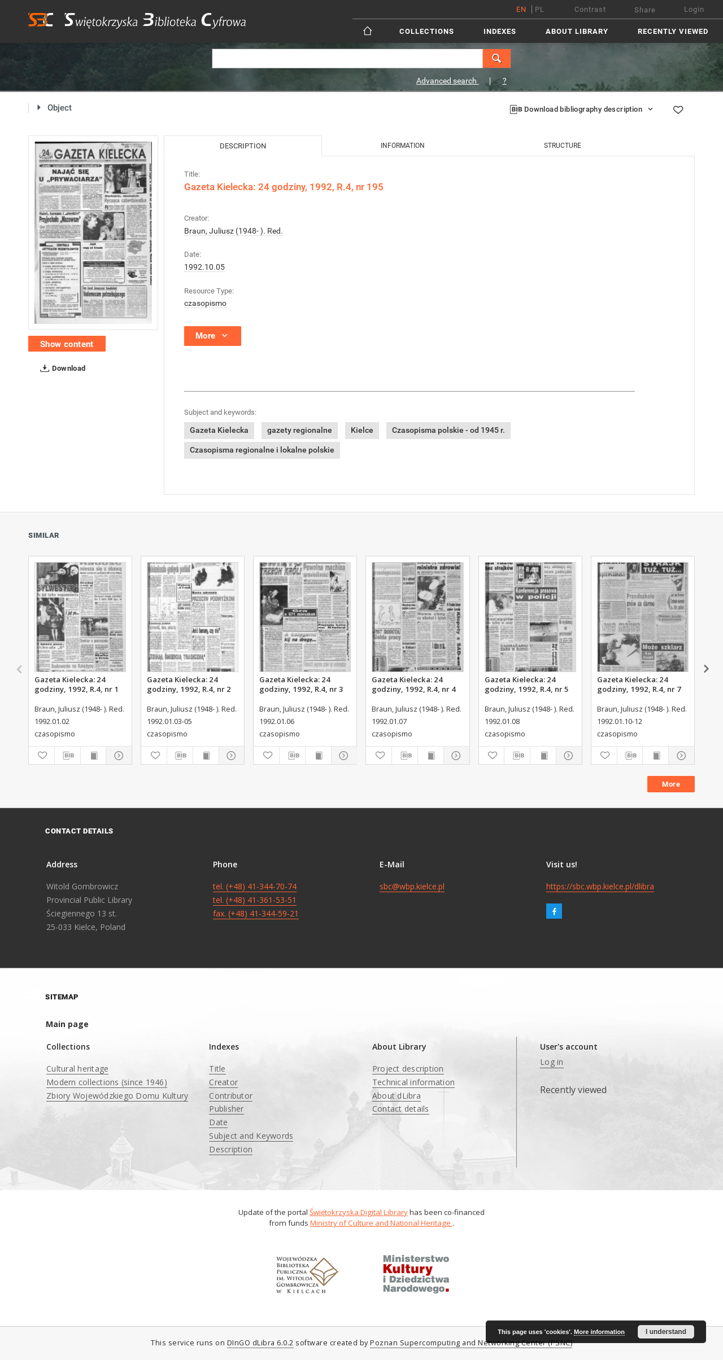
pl (540, 9)
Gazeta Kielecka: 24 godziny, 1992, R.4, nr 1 (76, 684)
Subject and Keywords (251, 1135)
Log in (552, 1061)
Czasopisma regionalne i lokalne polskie (262, 449)
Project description (408, 1068)
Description (230, 1149)
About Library (577, 31)
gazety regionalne (299, 430)
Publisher (226, 1108)
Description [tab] (243, 146)
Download (61, 368)
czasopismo (205, 303)
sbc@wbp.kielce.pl (412, 886)
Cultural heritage (77, 1068)
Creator (223, 1082)
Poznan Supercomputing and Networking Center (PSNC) (471, 1343)
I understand (666, 1332)
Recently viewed (673, 31)
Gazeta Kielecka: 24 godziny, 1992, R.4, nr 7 (639, 684)
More (671, 784)
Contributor (230, 1095)
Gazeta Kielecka (219, 430)
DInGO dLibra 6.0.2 (260, 1343)
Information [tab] (403, 146)
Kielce (362, 430)
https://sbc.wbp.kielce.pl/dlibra (600, 886)
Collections (426, 31)
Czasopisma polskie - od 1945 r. (448, 430)
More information (599, 1331)
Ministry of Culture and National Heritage (381, 1223)
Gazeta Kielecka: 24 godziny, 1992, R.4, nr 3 (301, 684)
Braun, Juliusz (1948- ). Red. (233, 230)
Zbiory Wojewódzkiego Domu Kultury (117, 1095)
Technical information (413, 1082)
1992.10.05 (204, 266)
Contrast (590, 9)
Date (218, 1122)
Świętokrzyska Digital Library (359, 1212)
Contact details (400, 1108)
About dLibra (396, 1095)
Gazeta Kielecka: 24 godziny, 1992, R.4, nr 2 (189, 684)
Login (694, 9)
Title (217, 1068)
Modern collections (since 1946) (106, 1082)
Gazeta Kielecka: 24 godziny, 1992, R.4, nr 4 (414, 684)
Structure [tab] (562, 146)
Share (645, 10)
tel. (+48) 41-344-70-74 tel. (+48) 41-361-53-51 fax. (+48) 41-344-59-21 (256, 900)
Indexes (500, 31)
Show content (67, 344)
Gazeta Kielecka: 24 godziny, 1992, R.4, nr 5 (527, 684)
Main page (67, 1024)
